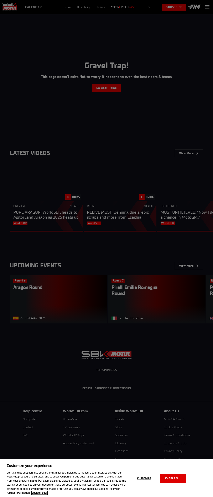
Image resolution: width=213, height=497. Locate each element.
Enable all (172, 478)
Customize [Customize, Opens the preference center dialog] (144, 478)
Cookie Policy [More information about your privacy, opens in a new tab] (39, 492)
